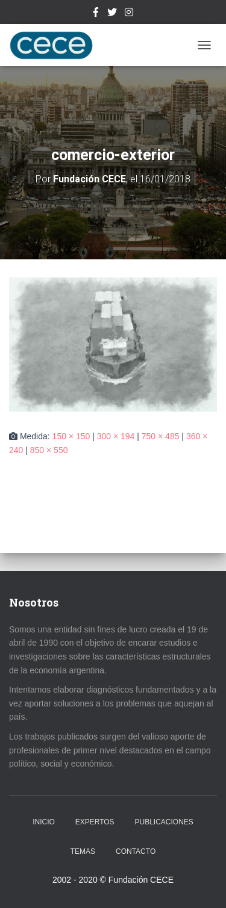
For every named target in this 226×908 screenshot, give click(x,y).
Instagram (129, 14)
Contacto (135, 851)
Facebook (96, 14)
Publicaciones (164, 822)
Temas (83, 851)
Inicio (44, 822)
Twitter (112, 14)
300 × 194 (116, 436)
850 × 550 (49, 450)
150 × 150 (71, 436)
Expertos (95, 822)
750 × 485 (161, 436)
